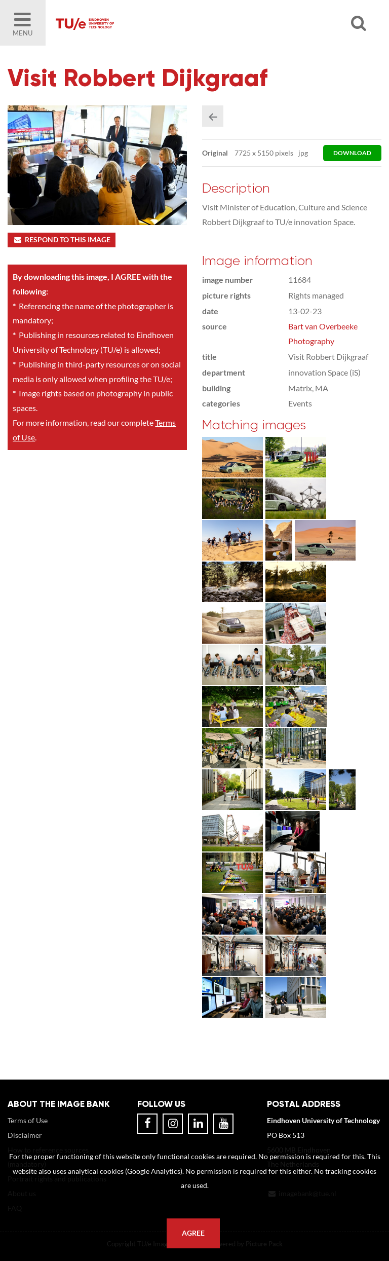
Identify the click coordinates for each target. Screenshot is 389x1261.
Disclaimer (25, 1135)
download (352, 153)
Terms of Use (28, 1120)
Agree (193, 1233)
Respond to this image (61, 240)
